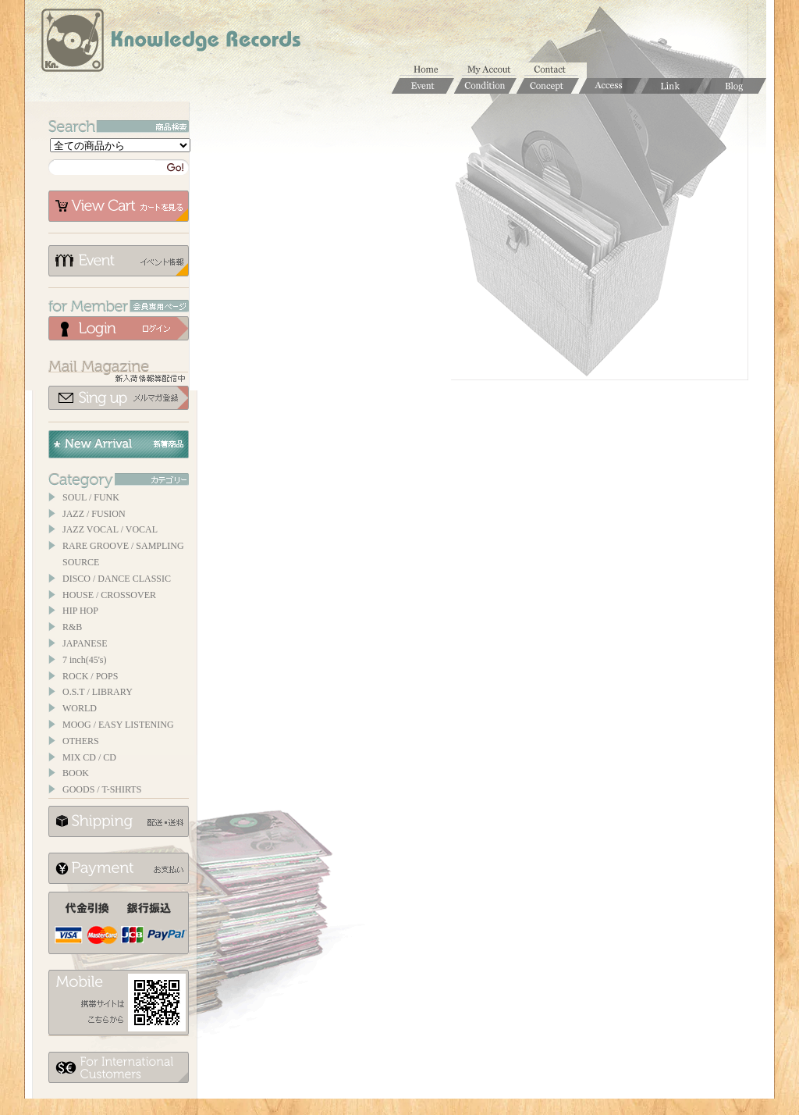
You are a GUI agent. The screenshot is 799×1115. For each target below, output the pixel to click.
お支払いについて (118, 868)
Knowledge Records (169, 43)
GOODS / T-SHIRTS (101, 789)
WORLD (79, 708)
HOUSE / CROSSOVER (109, 595)
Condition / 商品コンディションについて (485, 86)
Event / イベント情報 (423, 86)
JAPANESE (85, 643)
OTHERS (80, 741)
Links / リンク (672, 86)
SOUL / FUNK (90, 497)
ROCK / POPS (90, 676)
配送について (118, 821)
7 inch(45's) (84, 659)
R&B (72, 627)
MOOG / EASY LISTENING (118, 724)
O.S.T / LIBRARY (97, 691)
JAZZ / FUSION (94, 513)
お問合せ (555, 70)
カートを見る (118, 206)
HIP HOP (80, 610)
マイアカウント (493, 70)
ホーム (431, 70)
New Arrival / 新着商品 (118, 444)
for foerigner (118, 1067)
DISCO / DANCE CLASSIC (116, 578)
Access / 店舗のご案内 (610, 86)
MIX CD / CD (89, 757)
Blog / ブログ (735, 86)
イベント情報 (118, 260)
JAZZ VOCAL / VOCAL (110, 529)
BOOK (75, 773)
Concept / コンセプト (548, 86)
